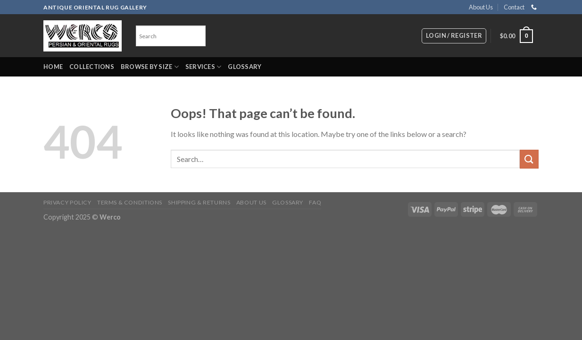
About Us (481, 7)
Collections (91, 66)
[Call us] (534, 7)
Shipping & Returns (199, 202)
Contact (514, 7)
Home (53, 66)
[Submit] (529, 159)
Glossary (244, 66)
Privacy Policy (67, 202)
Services (203, 66)
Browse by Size (150, 66)
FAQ (315, 202)
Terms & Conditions (129, 202)
